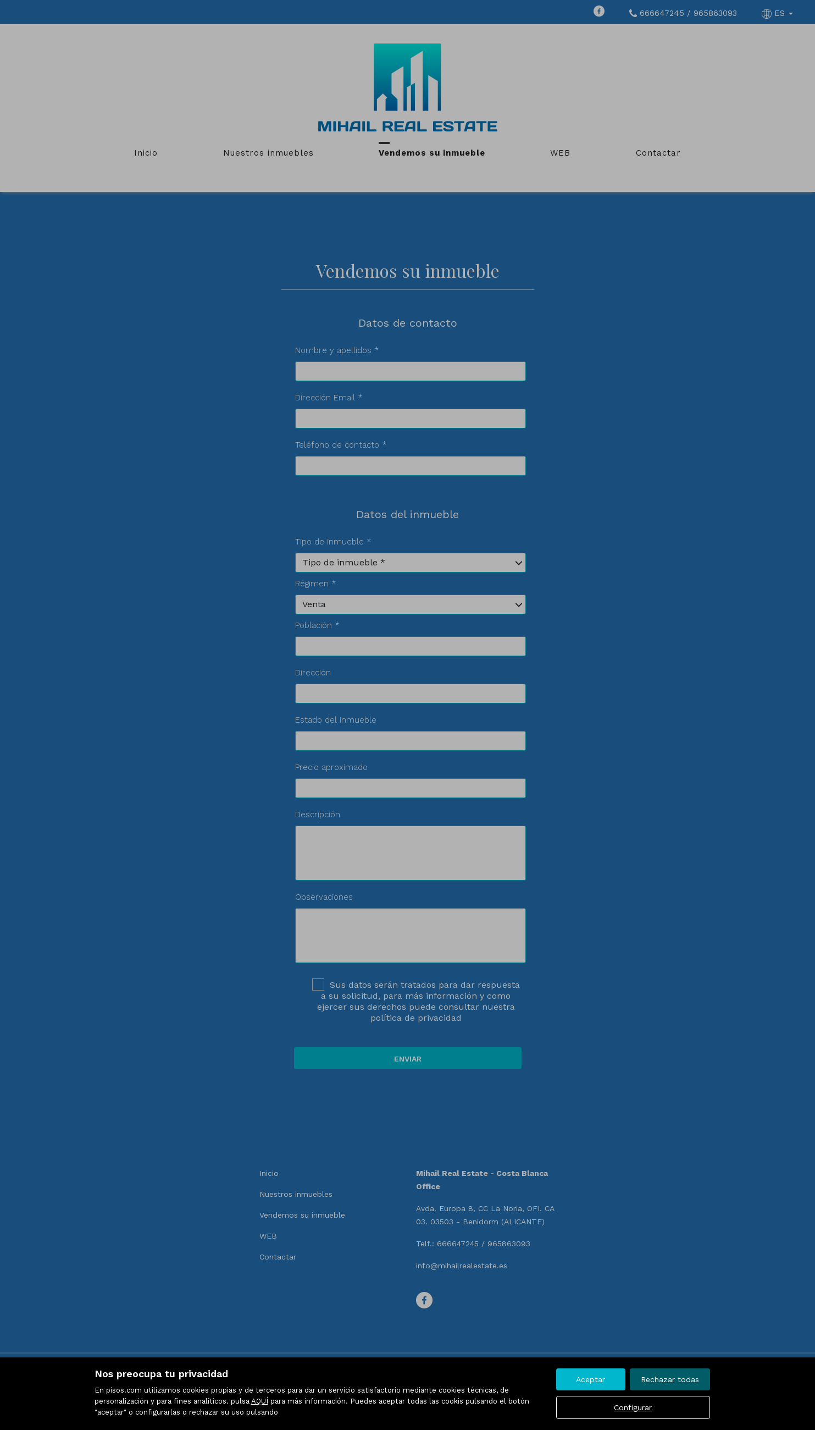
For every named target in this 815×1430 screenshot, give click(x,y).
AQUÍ (259, 1401)
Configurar (633, 1407)
